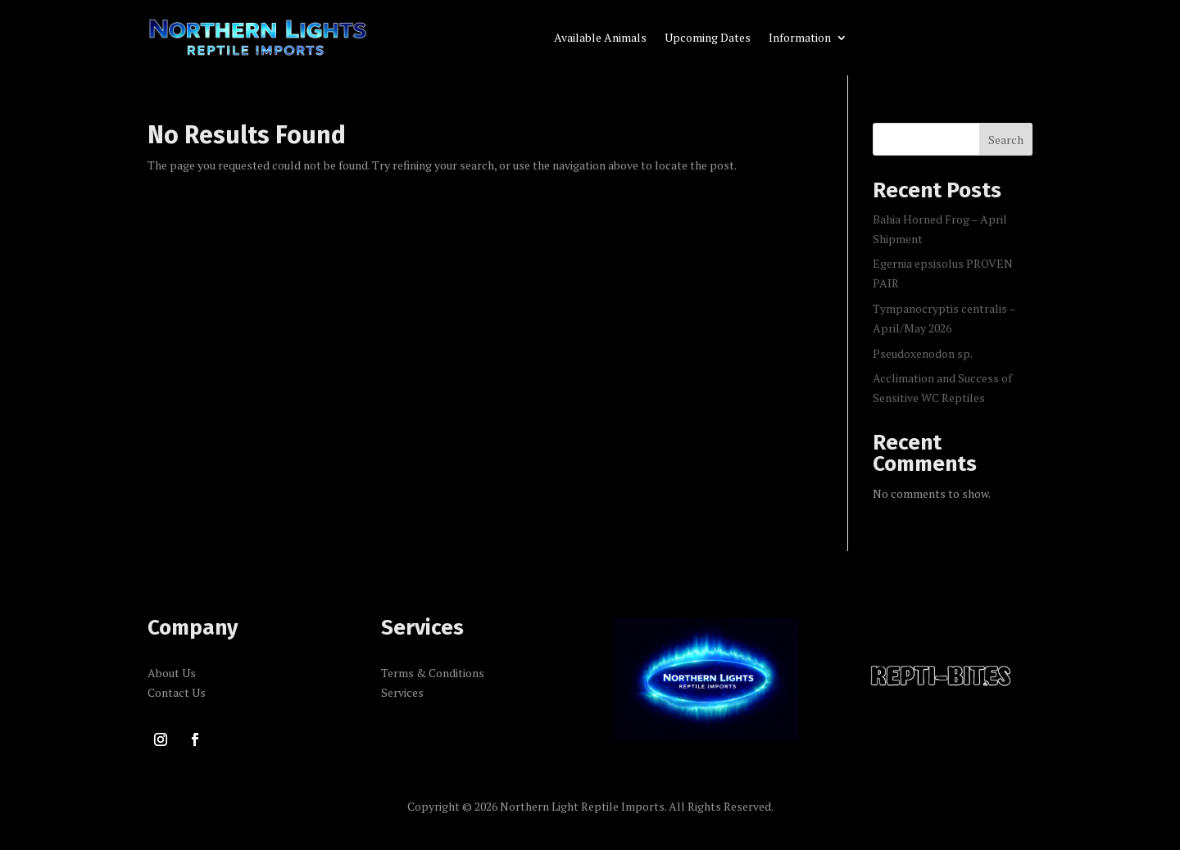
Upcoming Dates (708, 38)
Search (1005, 139)
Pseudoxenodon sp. (923, 353)
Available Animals (600, 38)
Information (800, 38)
